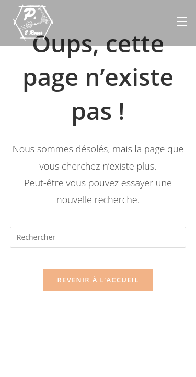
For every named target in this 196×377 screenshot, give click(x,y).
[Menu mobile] (182, 21)
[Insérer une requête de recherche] (98, 237)
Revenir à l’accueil (98, 279)
